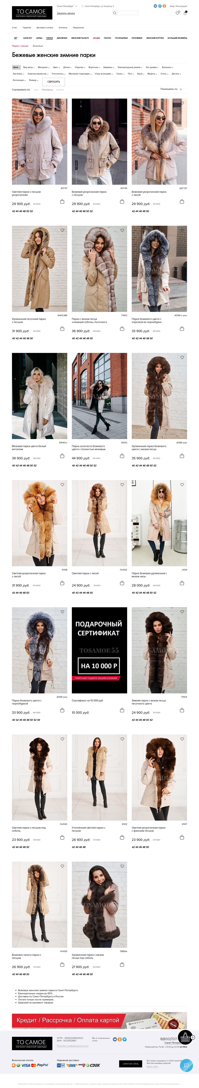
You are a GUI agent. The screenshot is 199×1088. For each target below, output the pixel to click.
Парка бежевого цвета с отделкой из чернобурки (146, 321)
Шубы (39, 38)
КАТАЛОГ (27, 38)
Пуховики (137, 38)
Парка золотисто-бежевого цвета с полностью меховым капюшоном (88, 448)
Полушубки (121, 38)
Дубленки (62, 38)
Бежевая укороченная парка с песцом (89, 193)
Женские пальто (80, 38)
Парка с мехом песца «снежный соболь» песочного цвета (89, 321)
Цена (36, 90)
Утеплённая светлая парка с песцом (88, 829)
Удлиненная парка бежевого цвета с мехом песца (149, 448)
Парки (49, 38)
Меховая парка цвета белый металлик (29, 448)
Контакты (63, 27)
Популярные (47, 90)
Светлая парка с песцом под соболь (29, 829)
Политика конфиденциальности (72, 1046)
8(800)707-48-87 (173, 1039)
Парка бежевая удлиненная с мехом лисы (149, 575)
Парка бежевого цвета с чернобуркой (26, 702)
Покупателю (78, 27)
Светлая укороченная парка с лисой (29, 575)
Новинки (60, 90)
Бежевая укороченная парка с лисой (149, 193)
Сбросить (53, 81)
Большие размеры (177, 38)
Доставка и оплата (45, 27)
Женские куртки (155, 38)
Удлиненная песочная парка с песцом (29, 321)
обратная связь (131, 1064)
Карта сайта (152, 1066)
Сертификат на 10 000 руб (87, 700)
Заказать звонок (66, 13)
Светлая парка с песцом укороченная (26, 193)
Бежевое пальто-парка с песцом (26, 956)
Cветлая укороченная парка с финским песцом (148, 829)
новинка (17, 165)
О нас (14, 27)
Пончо (107, 38)
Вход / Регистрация (178, 6)
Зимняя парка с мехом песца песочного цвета (149, 702)
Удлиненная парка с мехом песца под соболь (88, 956)
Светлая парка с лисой (85, 573)
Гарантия (27, 27)
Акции (96, 38)
